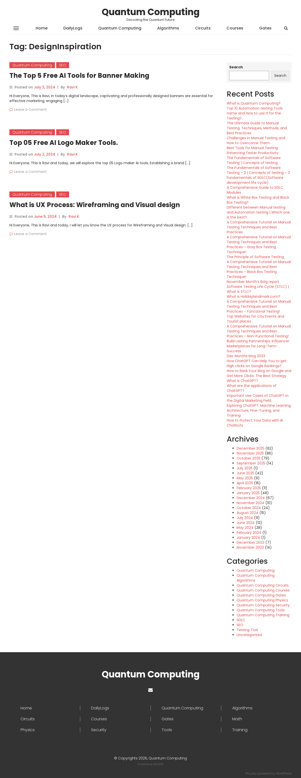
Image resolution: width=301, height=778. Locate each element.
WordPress (284, 773)
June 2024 (246, 522)
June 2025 (245, 473)
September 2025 (251, 463)
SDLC (241, 619)
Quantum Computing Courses (263, 590)
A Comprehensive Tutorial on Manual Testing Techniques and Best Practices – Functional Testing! (259, 306)
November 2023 (250, 547)
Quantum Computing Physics (262, 600)
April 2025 (245, 483)
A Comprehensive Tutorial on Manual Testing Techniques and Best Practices (259, 227)
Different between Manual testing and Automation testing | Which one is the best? (258, 212)
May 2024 (245, 527)
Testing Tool (247, 629)
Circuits (203, 28)
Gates (265, 28)
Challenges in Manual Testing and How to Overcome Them (256, 140)
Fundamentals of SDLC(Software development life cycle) (255, 180)
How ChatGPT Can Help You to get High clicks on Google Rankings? (256, 363)
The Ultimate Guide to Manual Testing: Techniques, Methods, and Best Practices (257, 128)
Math (237, 719)
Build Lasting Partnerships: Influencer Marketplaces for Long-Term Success (258, 346)
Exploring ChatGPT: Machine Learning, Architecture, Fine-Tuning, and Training (259, 410)
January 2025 (248, 492)
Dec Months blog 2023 (246, 355)
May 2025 (245, 478)
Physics (28, 729)
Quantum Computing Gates (261, 595)
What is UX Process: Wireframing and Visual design (94, 204)
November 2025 (250, 453)
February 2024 (249, 532)
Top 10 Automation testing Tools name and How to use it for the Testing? (255, 113)
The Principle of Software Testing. (256, 256)
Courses (234, 28)
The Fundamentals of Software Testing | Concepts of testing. (254, 160)
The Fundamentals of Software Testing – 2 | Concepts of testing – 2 (258, 170)
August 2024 (247, 512)
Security (98, 729)
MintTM (158, 764)
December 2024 (251, 497)
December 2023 (250, 542)
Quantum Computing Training (263, 615)
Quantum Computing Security (263, 605)
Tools (167, 729)
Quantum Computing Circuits (263, 585)
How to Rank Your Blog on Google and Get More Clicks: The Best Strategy (259, 373)
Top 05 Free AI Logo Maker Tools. (63, 142)
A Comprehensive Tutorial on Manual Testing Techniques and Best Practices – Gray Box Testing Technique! (259, 244)
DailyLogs (72, 28)
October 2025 (248, 458)
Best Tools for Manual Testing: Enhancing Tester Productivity (252, 150)
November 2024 (250, 502)
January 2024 (248, 537)
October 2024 (249, 507)
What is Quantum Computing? (253, 103)
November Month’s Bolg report (253, 281)
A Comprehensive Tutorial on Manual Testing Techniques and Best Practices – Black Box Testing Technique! (259, 269)
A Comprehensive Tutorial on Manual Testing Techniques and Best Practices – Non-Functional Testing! (259, 331)
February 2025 (249, 487)
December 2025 (250, 448)
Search (236, 67)
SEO (62, 65)
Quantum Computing (151, 12)
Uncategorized (249, 634)
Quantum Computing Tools (261, 610)
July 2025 (244, 468)
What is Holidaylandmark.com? (253, 296)
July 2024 (245, 517)
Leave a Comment (30, 109)
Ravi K (72, 87)
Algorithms (168, 28)
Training (240, 729)
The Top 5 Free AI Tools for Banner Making (79, 75)
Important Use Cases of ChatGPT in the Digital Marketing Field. (257, 398)
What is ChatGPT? (242, 380)
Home (42, 28)
